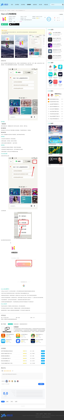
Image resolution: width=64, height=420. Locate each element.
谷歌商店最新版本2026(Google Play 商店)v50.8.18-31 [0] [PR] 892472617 (55, 99)
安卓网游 (17, 4)
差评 (16, 401)
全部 (3, 401)
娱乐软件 (13, 10)
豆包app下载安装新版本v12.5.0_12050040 (55, 118)
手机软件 (8, 10)
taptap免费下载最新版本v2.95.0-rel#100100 (55, 104)
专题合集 (46, 4)
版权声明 (41, 413)
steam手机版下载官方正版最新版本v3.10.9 (55, 111)
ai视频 (14, 21)
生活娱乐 (20, 21)
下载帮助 (45, 413)
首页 (12, 4)
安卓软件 (29, 4)
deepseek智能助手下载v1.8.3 (55, 116)
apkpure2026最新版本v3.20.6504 (55, 106)
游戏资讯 (35, 4)
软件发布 (49, 413)
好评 (7, 401)
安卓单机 (23, 4)
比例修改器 (16, 326)
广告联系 (37, 413)
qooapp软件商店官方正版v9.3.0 (55, 101)
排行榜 (40, 4)
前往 (7, 33)
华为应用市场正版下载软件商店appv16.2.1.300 (55, 113)
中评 (11, 401)
